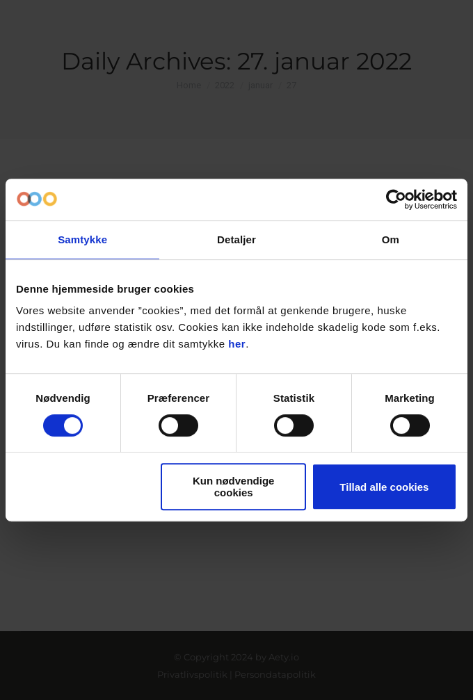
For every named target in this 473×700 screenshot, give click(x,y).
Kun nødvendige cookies (234, 486)
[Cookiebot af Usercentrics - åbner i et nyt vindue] (396, 199)
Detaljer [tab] (236, 239)
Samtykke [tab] (82, 239)
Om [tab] (390, 239)
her (237, 344)
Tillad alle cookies (383, 487)
